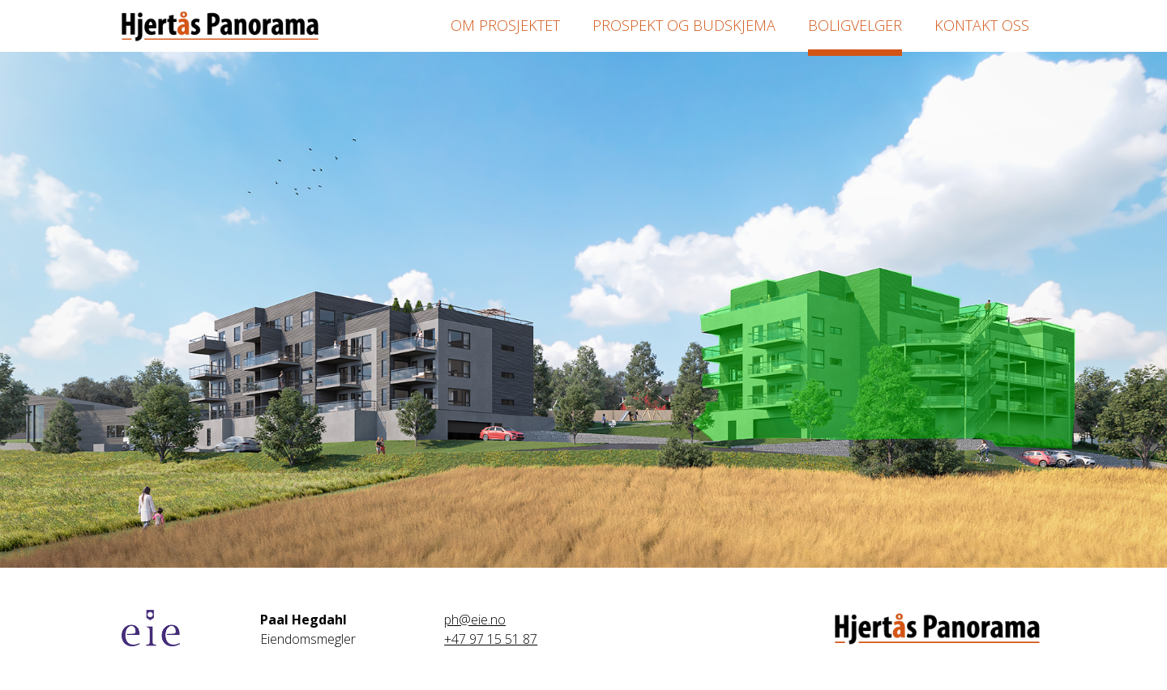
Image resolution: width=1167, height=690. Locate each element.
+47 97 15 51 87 (490, 639)
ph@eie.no (475, 619)
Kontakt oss (981, 25)
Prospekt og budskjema (684, 25)
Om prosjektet (505, 25)
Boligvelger (855, 25)
